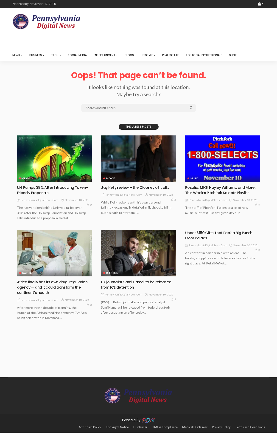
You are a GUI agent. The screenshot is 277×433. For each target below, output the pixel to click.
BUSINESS (35, 55)
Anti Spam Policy (90, 427)
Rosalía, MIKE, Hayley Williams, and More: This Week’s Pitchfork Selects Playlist (218, 192)
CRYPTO (27, 178)
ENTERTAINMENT (104, 55)
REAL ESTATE (170, 55)
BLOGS (129, 55)
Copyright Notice (117, 427)
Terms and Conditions (250, 427)
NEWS (16, 55)
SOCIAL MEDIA (77, 55)
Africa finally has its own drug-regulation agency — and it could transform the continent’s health (48, 287)
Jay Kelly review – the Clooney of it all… (137, 187)
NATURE (27, 273)
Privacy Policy (221, 427)
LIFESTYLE (147, 55)
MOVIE (110, 178)
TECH (55, 55)
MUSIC (194, 178)
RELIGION (112, 273)
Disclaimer (140, 427)
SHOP (233, 55)
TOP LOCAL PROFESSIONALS (204, 55)
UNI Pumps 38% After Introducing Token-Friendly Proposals (48, 189)
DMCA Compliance (165, 427)
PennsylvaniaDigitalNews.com (39, 200)
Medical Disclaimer (194, 427)
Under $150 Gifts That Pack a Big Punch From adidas (222, 235)
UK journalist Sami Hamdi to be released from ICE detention (130, 284)
